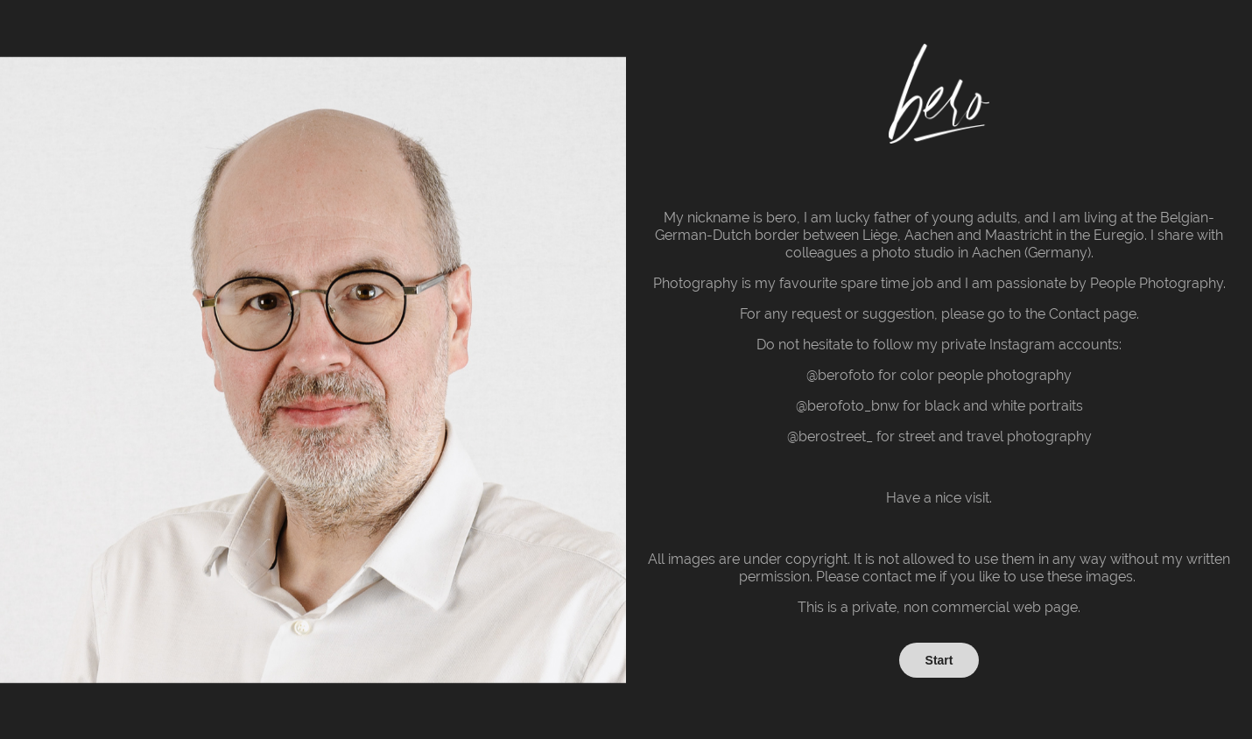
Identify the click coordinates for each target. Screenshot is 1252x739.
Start (939, 660)
